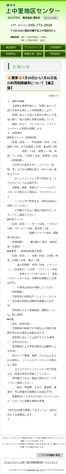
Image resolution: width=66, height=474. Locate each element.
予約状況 (55, 53)
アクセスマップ (33, 47)
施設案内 (11, 47)
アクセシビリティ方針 (14, 462)
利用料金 (11, 53)
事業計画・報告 (33, 53)
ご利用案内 (55, 47)
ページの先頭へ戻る (50, 455)
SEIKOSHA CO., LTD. (35, 470)
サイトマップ (51, 462)
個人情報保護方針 (35, 462)
